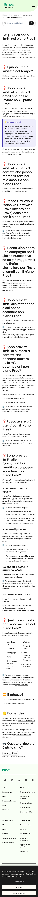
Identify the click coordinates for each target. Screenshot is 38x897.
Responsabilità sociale (9, 801)
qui (11, 726)
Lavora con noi (7, 792)
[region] (19, 881)
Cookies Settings (19, 881)
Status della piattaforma (24, 839)
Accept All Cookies (19, 893)
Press (4, 796)
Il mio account (14, 15)
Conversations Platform (25, 798)
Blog (3, 825)
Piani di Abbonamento (13, 18)
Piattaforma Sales (26, 803)
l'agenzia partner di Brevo (22, 735)
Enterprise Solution (26, 812)
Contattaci (23, 829)
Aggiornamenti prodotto (25, 846)
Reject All (19, 887)
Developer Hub (25, 834)
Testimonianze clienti (9, 838)
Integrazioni (24, 851)
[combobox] (19, 23)
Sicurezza (5, 810)
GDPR (4, 805)
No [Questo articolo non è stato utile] (15, 753)
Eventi (4, 829)
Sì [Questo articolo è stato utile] (7, 753)
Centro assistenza (26, 825)
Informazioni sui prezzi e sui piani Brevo (16, 682)
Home (4, 15)
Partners (5, 834)
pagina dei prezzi (21, 685)
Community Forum (8, 842)
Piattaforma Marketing (27, 792)
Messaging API (25, 807)
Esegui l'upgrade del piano (15, 704)
